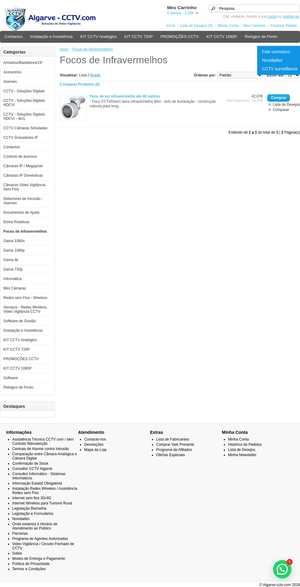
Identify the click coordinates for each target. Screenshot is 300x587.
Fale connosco (276, 51)
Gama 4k (10, 260)
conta (272, 16)
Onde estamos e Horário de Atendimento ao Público (34, 526)
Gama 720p (13, 269)
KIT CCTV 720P (138, 36)
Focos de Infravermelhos (25, 231)
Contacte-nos (95, 439)
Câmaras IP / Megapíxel (23, 166)
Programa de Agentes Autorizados (40, 539)
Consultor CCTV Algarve (32, 469)
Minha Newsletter (242, 455)
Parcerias (20, 533)
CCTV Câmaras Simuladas (25, 128)
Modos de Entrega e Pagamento (38, 558)
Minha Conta (228, 26)
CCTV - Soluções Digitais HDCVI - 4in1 (24, 116)
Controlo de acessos (20, 156)
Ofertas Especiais (170, 455)
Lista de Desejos (286, 104)
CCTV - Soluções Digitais (24, 91)
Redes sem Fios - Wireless (25, 298)
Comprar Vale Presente (175, 444)
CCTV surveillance (280, 68)
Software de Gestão (19, 321)
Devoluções (93, 444)
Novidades (272, 60)
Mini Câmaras (14, 288)
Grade (95, 75)
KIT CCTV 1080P (221, 36)
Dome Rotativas (16, 222)
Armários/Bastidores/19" (23, 63)
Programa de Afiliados (174, 450)
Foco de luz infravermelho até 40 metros (125, 96)
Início (171, 26)
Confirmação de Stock (30, 463)
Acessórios (12, 72)
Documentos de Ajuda (21, 212)
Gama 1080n (13, 241)
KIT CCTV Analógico (98, 36)
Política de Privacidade (31, 564)
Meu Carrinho (254, 26)
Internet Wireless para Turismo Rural (42, 503)
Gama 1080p (13, 250)
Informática (12, 279)
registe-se (291, 16)
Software (10, 378)
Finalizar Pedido (284, 26)
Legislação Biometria (29, 508)
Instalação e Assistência (51, 36)
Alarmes (10, 81)
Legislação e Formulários (32, 513)
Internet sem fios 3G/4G (31, 498)
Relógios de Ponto (261, 36)
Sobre (17, 553)
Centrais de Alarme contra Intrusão (40, 449)
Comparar (281, 110)
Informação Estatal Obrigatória (37, 483)
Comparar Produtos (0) (80, 84)
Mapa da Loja (95, 450)
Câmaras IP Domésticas (23, 175)
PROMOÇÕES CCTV (179, 36)
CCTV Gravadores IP (20, 137)
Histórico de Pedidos (245, 444)
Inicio (64, 49)
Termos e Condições (29, 569)
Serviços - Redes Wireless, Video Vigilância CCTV (25, 309)
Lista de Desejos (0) (196, 26)
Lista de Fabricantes (172, 439)
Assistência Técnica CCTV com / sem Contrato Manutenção (43, 441)
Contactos (14, 36)
